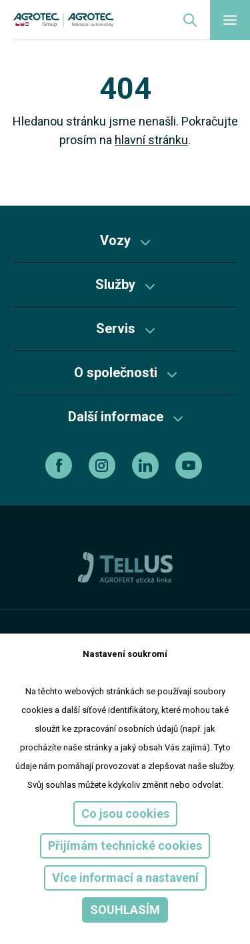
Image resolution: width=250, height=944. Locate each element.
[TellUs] (125, 567)
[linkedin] (147, 465)
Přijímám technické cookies (125, 846)
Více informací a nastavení (125, 878)
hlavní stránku (151, 140)
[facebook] (60, 465)
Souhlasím (125, 910)
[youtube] (190, 465)
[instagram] (104, 465)
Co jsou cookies (125, 813)
